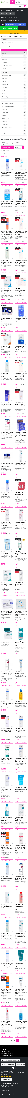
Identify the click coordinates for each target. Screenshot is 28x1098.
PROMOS (20, 10)
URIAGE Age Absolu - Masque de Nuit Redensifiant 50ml (7, 465)
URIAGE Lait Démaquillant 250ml (6, 877)
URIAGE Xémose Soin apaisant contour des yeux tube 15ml (21, 760)
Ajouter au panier (7, 185)
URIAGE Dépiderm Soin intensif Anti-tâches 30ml (6, 524)
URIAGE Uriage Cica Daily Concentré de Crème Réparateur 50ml (6, 613)
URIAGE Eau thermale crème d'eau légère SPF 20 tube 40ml (21, 375)
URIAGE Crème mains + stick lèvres (7, 552)
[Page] (18, 147)
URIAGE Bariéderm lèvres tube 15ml (20, 672)
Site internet (5, 1090)
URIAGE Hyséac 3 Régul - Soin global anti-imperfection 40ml (20, 643)
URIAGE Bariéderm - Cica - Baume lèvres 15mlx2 (20, 348)
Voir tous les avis (6, 1079)
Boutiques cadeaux (10, 17)
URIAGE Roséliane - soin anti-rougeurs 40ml (20, 524)
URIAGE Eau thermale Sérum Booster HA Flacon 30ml (7, 290)
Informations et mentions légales (10, 1060)
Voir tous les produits (8, 46)
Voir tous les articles (7, 147)
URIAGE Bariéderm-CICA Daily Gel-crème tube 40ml (7, 703)
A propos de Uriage (7, 43)
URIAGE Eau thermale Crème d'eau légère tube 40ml (21, 232)
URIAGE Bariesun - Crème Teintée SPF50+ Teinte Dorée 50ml (7, 848)
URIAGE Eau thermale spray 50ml (7, 172)
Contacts (4, 1047)
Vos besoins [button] (5, 50)
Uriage (15, 36)
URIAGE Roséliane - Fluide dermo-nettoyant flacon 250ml (20, 907)
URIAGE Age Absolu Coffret (6, 319)
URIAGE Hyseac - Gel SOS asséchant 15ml (20, 464)
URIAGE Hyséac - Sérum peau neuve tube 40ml (6, 584)
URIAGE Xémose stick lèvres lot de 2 (21, 319)
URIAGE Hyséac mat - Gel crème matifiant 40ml (7, 906)
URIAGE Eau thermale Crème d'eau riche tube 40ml (21, 262)
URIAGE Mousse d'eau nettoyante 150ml (21, 1022)
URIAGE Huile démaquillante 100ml (21, 702)
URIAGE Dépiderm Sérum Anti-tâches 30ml (6, 348)
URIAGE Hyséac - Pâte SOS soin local (7, 641)
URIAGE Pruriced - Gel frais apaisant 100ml (7, 964)
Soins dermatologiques (15, 24)
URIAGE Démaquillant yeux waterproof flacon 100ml (7, 819)
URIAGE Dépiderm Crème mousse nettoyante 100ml (20, 404)
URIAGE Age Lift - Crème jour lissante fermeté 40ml (20, 878)
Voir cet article (7, 567)
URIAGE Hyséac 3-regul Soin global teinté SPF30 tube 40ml (20, 936)
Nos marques (7, 14)
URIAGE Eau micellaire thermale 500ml (6, 262)
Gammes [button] (4, 72)
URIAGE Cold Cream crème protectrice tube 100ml (20, 730)
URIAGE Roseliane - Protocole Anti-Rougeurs (20, 494)
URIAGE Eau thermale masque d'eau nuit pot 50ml (21, 290)
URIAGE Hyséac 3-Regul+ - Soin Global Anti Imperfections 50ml (20, 554)
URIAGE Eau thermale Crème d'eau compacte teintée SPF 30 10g (21, 613)
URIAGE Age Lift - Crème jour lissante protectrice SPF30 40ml (6, 674)
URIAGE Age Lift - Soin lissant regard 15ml (7, 433)
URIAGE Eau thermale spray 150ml (7, 493)
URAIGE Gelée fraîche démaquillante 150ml (21, 788)
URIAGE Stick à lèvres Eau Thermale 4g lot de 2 (7, 203)
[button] (23, 147)
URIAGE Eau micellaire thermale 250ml (6, 935)
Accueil (3, 36)
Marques (8, 36)
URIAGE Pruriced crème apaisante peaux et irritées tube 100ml (21, 991)
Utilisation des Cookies (8, 1064)
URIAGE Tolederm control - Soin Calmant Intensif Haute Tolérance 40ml (7, 1024)
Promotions (4, 153)
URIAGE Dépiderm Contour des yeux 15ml (20, 584)
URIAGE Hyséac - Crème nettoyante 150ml (20, 964)
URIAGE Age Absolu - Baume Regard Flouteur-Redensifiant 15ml (21, 435)
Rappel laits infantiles (10, 21)
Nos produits (7, 10)
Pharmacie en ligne (9, 28)
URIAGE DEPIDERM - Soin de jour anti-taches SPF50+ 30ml (6, 730)
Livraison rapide (7, 1053)
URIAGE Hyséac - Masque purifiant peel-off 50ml (19, 819)
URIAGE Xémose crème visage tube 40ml (6, 789)
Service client (21, 1064)
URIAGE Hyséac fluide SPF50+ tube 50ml (7, 759)
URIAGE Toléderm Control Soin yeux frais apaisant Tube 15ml (20, 848)
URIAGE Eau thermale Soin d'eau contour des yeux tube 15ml (21, 173)
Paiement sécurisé (7, 1055)
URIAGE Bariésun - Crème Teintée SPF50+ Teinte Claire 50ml (6, 991)
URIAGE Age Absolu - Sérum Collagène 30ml (7, 404)
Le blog (4, 1049)
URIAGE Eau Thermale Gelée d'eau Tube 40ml (21, 203)
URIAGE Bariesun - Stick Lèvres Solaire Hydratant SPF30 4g (6, 232)
